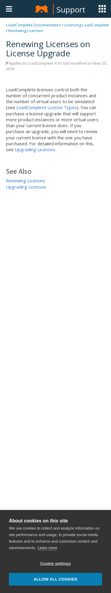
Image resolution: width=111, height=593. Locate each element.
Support (71, 9)
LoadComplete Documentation (33, 25)
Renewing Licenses (25, 30)
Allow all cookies (55, 579)
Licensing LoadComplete (86, 25)
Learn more (47, 548)
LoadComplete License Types (46, 107)
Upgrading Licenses (35, 149)
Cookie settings (55, 563)
